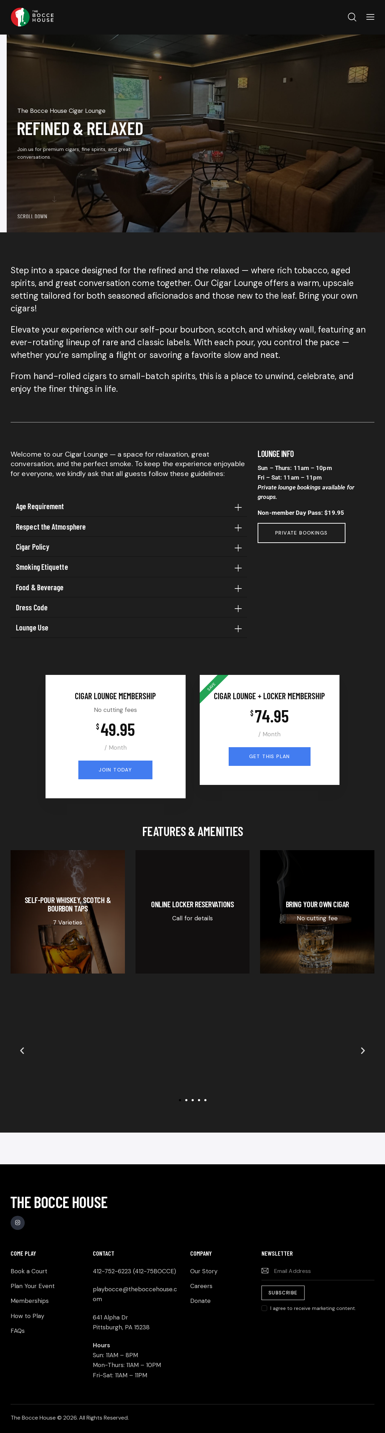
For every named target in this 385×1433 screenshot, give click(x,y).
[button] (129, 506)
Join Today (115, 770)
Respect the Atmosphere (51, 526)
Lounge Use (32, 627)
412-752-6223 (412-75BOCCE (133, 1271)
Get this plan (269, 756)
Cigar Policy (32, 546)
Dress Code (32, 607)
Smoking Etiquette (42, 566)
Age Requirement (40, 506)
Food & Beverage (40, 587)
